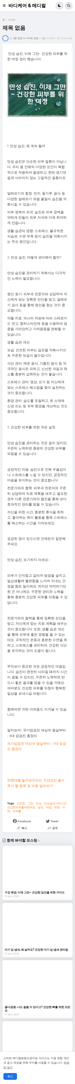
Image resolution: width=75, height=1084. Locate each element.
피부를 (17, 811)
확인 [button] (10, 1076)
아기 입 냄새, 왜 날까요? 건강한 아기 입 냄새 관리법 (36, 949)
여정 (49, 807)
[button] (5, 6)
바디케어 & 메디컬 (27, 5)
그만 (30, 803)
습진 (40, 807)
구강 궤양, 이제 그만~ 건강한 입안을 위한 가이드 (35, 892)
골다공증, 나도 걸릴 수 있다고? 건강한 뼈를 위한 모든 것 (37, 1008)
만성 (38, 803)
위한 (57, 807)
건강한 (11, 20)
